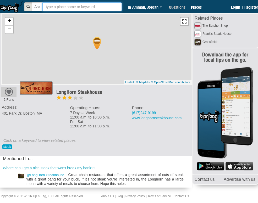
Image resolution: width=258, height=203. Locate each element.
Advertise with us (239, 179)
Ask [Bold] (37, 7)
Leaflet (129, 82)
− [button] (9, 29)
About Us (107, 196)
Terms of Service (159, 196)
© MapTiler (143, 82)
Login (235, 7)
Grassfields (210, 42)
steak (7, 147)
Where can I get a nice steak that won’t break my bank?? (49, 168)
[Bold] (28, 6)
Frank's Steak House (217, 34)
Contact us (205, 179)
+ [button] (9, 21)
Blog (120, 196)
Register (251, 7)
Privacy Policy (135, 196)
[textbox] (82, 6)
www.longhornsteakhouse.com (157, 118)
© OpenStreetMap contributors (170, 82)
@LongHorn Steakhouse (45, 175)
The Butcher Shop (215, 25)
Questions (177, 7)
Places (196, 7)
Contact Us (181, 196)
